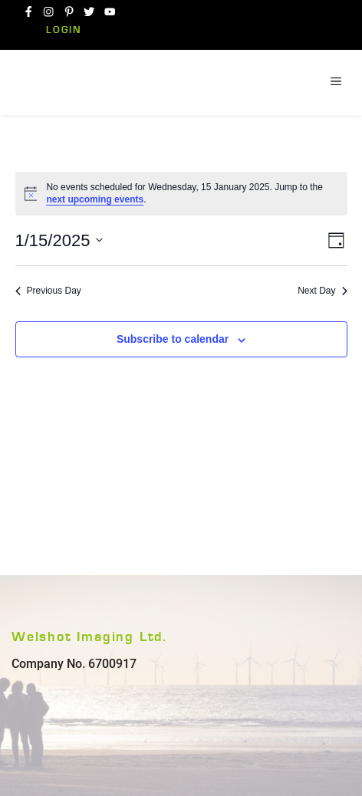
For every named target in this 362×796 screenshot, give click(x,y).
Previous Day (48, 290)
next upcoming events (94, 199)
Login (64, 30)
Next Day (322, 290)
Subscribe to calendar (173, 339)
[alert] (181, 193)
